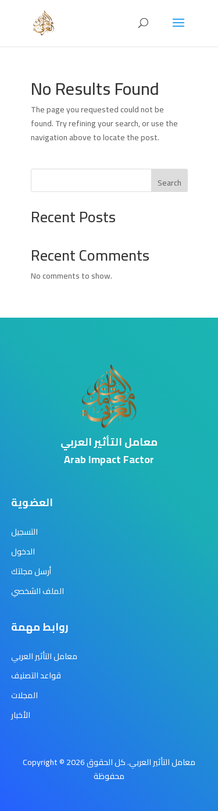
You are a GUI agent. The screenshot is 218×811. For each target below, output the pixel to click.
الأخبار (20, 715)
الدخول (23, 551)
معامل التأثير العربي (44, 656)
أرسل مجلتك (31, 571)
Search (169, 182)
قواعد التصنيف (36, 675)
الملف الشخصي (37, 591)
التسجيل (24, 531)
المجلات (24, 695)
